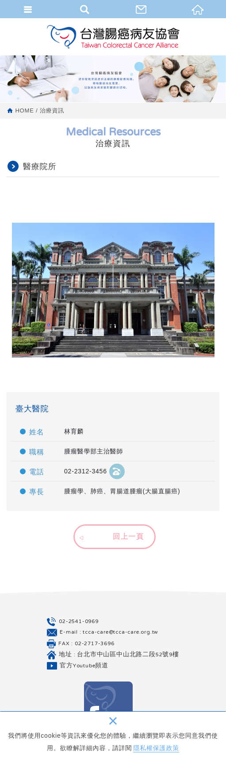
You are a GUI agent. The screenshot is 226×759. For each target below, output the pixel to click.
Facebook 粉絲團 (108, 706)
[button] (113, 535)
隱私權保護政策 (156, 747)
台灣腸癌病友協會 (113, 36)
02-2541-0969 (79, 621)
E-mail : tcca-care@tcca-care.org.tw (109, 632)
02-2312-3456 (94, 471)
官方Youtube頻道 (84, 666)
